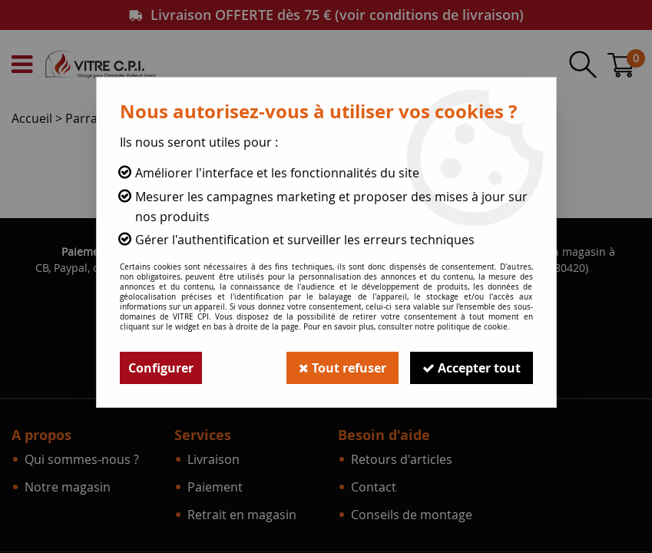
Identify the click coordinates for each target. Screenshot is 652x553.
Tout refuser (342, 367)
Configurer (161, 367)
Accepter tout (471, 367)
